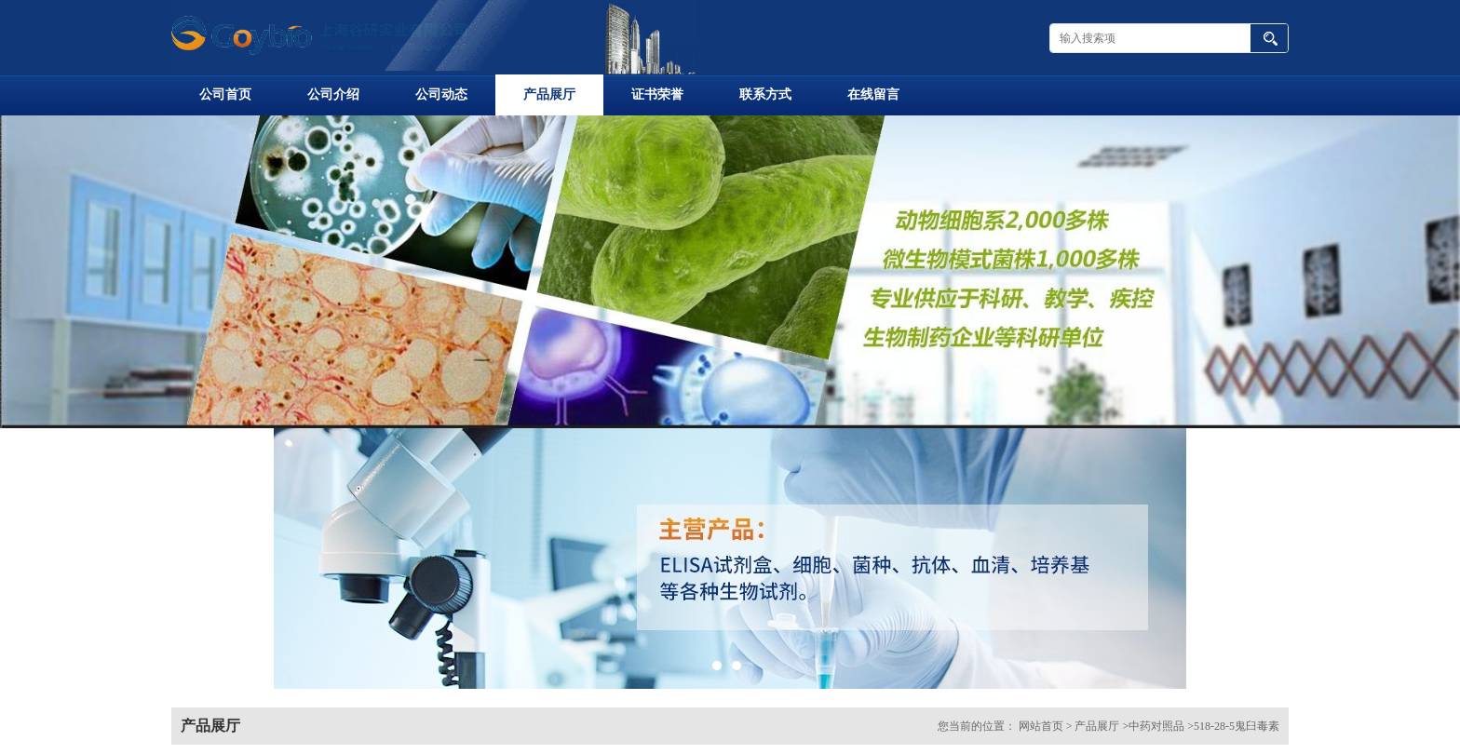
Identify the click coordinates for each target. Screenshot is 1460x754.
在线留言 (873, 94)
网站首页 (1041, 726)
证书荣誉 (657, 94)
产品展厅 (549, 94)
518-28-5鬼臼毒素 (1236, 726)
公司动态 (441, 94)
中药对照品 (1156, 726)
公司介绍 (333, 94)
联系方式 (765, 94)
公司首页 (225, 94)
